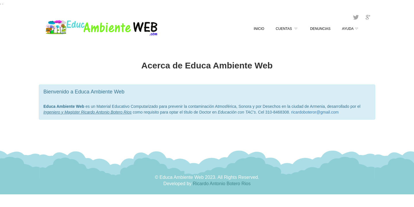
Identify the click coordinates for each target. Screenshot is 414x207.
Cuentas (287, 29)
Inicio (259, 29)
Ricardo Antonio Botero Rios (222, 183)
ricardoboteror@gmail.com (315, 112)
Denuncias (320, 29)
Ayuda (350, 29)
